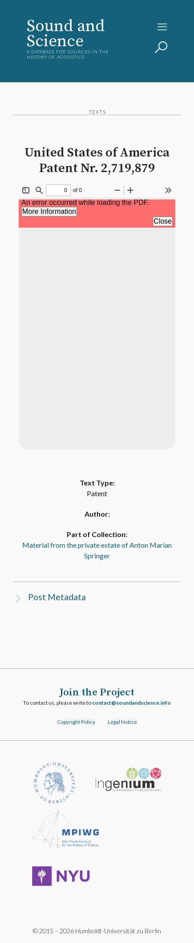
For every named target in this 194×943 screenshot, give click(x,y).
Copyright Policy (76, 721)
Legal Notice (122, 721)
